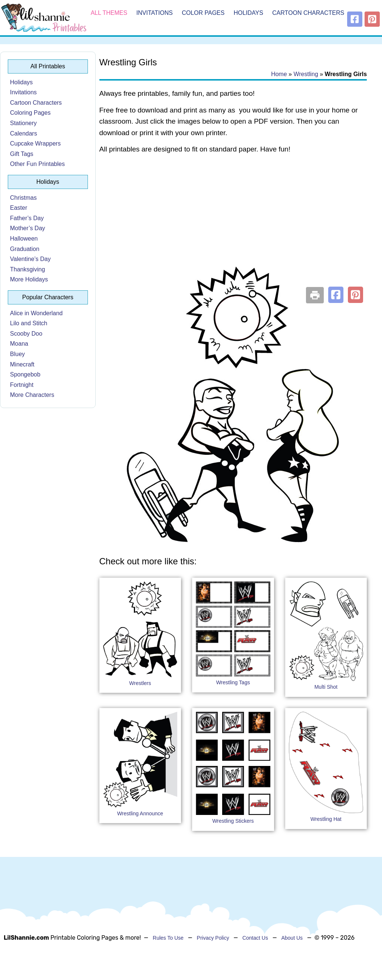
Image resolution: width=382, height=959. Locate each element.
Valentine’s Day (30, 259)
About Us (292, 938)
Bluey (17, 354)
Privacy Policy (213, 938)
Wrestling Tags (233, 682)
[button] (335, 295)
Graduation (24, 249)
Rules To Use (168, 938)
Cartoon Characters (308, 13)
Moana (19, 343)
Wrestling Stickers (233, 821)
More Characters (32, 395)
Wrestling (305, 74)
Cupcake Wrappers (35, 143)
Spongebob (25, 374)
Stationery (23, 123)
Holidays (248, 13)
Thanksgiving (27, 269)
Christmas (23, 198)
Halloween (24, 238)
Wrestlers (140, 683)
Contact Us (255, 938)
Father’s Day (27, 218)
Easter (18, 208)
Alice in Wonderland (36, 313)
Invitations (154, 13)
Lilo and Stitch (28, 323)
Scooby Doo (26, 333)
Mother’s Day (27, 228)
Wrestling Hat (326, 819)
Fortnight (21, 385)
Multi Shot (326, 687)
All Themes (108, 13)
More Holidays (29, 279)
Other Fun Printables (37, 164)
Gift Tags (21, 154)
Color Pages (203, 13)
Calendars (23, 133)
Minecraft (22, 364)
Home (279, 74)
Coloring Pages (30, 113)
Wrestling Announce (140, 813)
